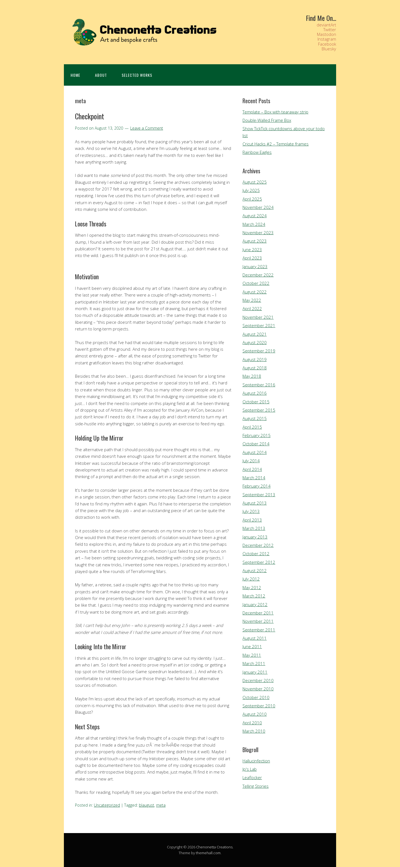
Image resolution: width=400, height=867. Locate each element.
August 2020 (254, 342)
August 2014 (254, 452)
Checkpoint (89, 116)
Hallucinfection (256, 761)
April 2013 (252, 520)
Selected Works (137, 75)
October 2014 (255, 443)
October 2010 (255, 697)
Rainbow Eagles (257, 152)
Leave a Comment (146, 128)
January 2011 (255, 672)
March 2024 (253, 224)
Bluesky (329, 48)
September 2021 (258, 325)
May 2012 (251, 587)
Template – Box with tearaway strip (275, 112)
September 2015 (258, 410)
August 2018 (254, 367)
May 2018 (251, 376)
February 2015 (256, 435)
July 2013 (251, 511)
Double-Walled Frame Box (266, 120)
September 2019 (258, 351)
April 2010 (252, 722)
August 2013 (254, 503)
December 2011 (258, 613)
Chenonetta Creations (214, 846)
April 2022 (252, 308)
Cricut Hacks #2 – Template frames (275, 144)
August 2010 (254, 714)
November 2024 (258, 207)
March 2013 (253, 528)
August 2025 (254, 182)
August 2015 (254, 418)
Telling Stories (255, 786)
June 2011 (252, 646)
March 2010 (253, 731)
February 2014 (256, 486)
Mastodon (326, 34)
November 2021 (258, 317)
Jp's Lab (249, 769)
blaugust (146, 805)
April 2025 (252, 199)
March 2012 (253, 596)
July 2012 (251, 579)
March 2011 (253, 663)
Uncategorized (107, 805)
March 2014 (253, 477)
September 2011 (258, 630)
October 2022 (255, 283)
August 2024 (254, 215)
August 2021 (254, 334)
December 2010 (258, 680)
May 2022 (251, 300)
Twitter (329, 29)
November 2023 (258, 232)
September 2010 (258, 705)
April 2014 (252, 469)
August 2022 (254, 292)
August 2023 (254, 241)
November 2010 (258, 688)
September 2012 (258, 562)
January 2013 (255, 537)
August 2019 (254, 359)
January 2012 (255, 604)
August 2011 (254, 638)
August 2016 (254, 393)
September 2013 (258, 494)
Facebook (327, 44)
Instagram (327, 39)
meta (161, 805)
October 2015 (255, 401)
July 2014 (251, 460)
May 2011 (251, 655)
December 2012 (258, 545)
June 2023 (252, 249)
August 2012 (254, 570)
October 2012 (255, 553)
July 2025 (251, 190)
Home (75, 75)
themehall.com (208, 852)
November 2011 (258, 621)
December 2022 (258, 275)
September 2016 (258, 384)
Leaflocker (252, 777)
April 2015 (252, 427)
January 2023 (255, 266)
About (101, 75)
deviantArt (326, 25)
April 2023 (252, 258)
